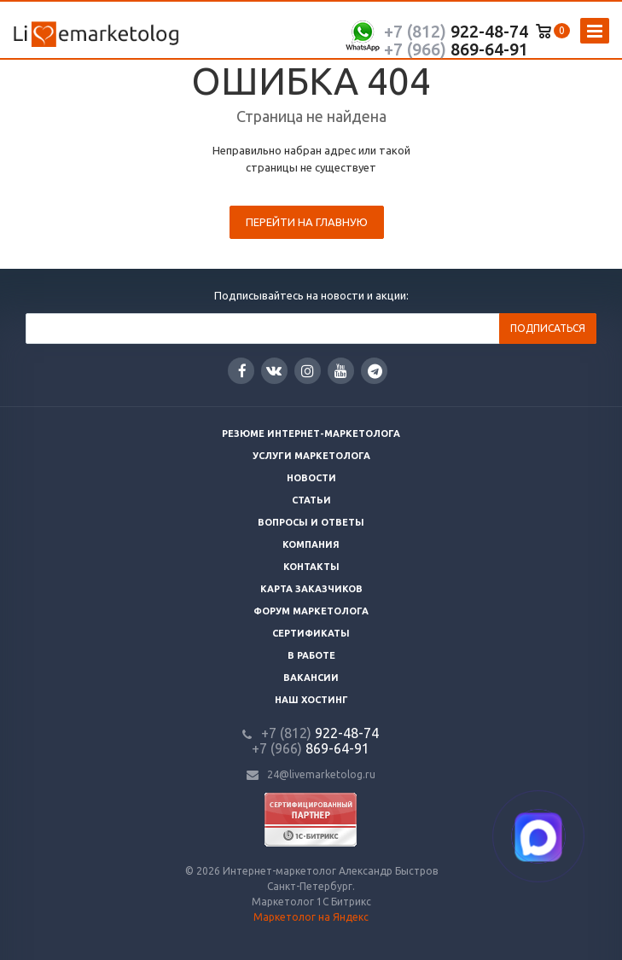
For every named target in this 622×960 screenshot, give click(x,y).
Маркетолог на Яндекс (311, 916)
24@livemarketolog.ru (321, 774)
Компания (311, 544)
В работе (311, 655)
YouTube (340, 371)
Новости (311, 478)
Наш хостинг (311, 700)
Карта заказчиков (311, 589)
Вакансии (311, 677)
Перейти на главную (307, 222)
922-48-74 (456, 31)
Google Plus (375, 371)
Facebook (242, 371)
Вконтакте (274, 370)
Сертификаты (311, 633)
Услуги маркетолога (311, 456)
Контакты (311, 566)
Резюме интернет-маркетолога (311, 433)
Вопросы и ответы (311, 522)
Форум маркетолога (311, 611)
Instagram (307, 371)
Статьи (311, 500)
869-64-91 (456, 49)
